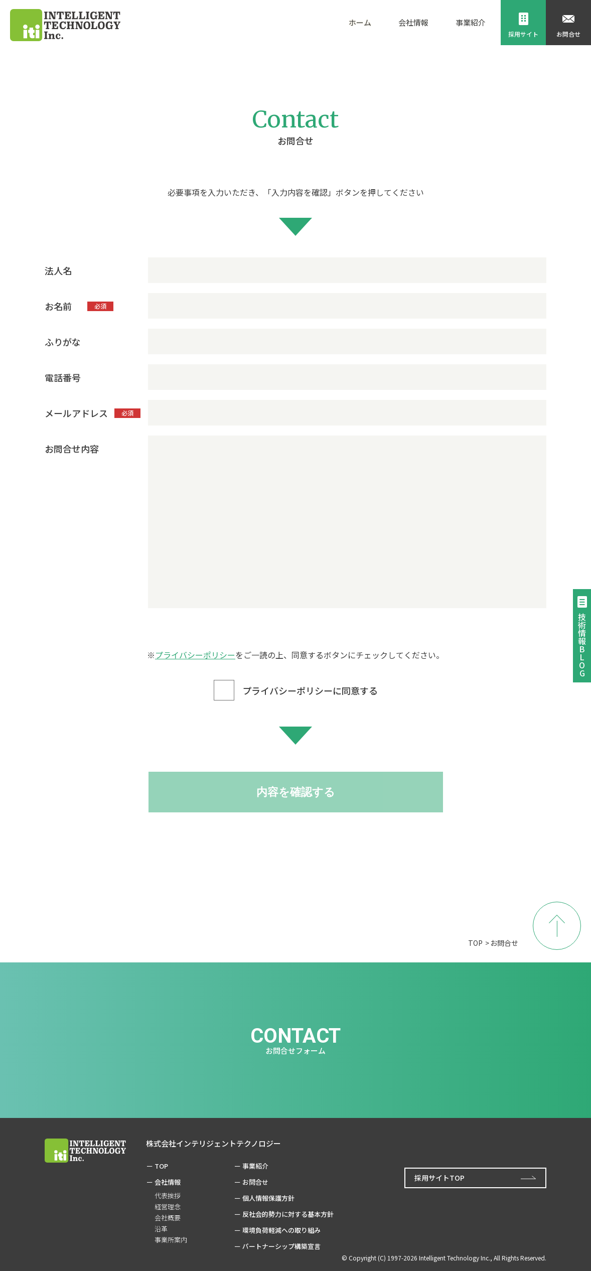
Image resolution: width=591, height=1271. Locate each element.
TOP (475, 943)
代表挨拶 (168, 1195)
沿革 (161, 1228)
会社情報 (168, 1182)
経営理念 (168, 1206)
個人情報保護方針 (268, 1198)
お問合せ (255, 1182)
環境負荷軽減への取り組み (281, 1230)
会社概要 (168, 1217)
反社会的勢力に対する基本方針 (288, 1214)
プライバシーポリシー (195, 655)
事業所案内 (171, 1239)
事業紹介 (255, 1166)
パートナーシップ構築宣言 (281, 1246)
